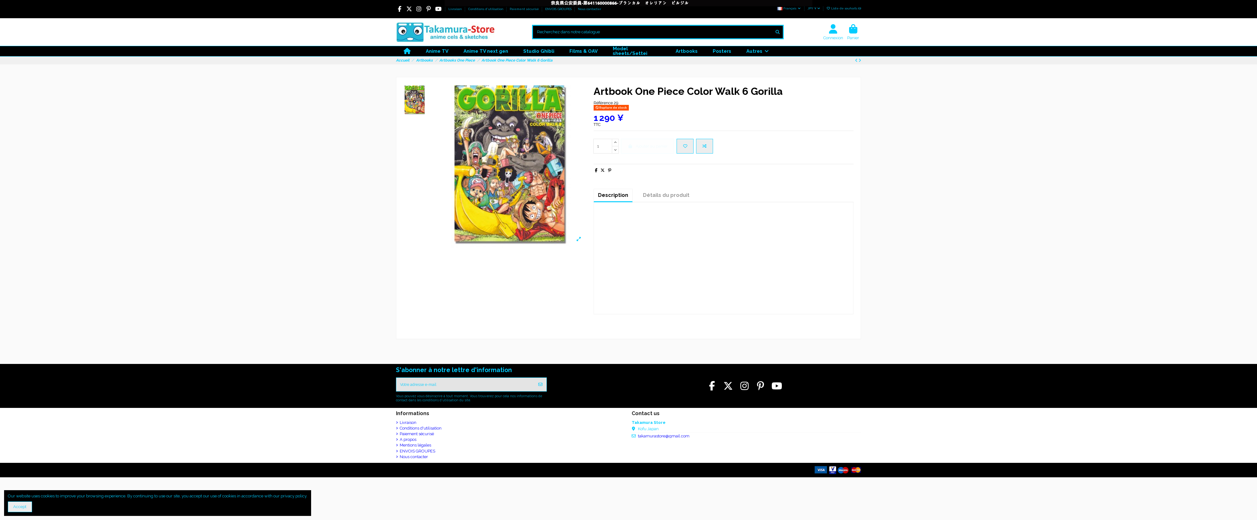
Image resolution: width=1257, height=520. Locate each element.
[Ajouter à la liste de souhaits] (685, 146)
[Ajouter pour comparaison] (704, 146)
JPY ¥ (814, 8)
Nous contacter (589, 9)
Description (613, 195)
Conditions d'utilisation (486, 9)
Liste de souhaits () (843, 8)
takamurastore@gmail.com (663, 437)
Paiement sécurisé (525, 9)
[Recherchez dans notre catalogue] (777, 32)
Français (789, 8)
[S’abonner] (540, 385)
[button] (757, 51)
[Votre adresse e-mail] (465, 385)
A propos (408, 440)
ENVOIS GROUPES (559, 9)
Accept (19, 506)
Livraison (455, 9)
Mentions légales (415, 446)
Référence (603, 103)
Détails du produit (666, 195)
